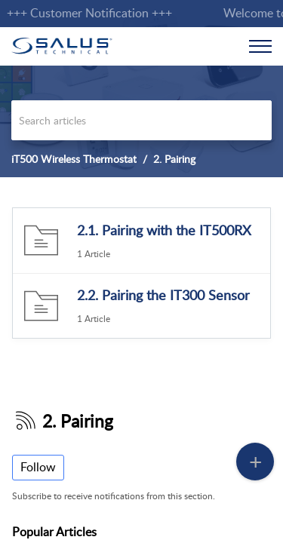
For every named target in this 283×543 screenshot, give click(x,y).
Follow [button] (38, 467)
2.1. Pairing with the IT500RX (164, 230)
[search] (141, 120)
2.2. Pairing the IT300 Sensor (163, 295)
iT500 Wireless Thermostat (74, 159)
